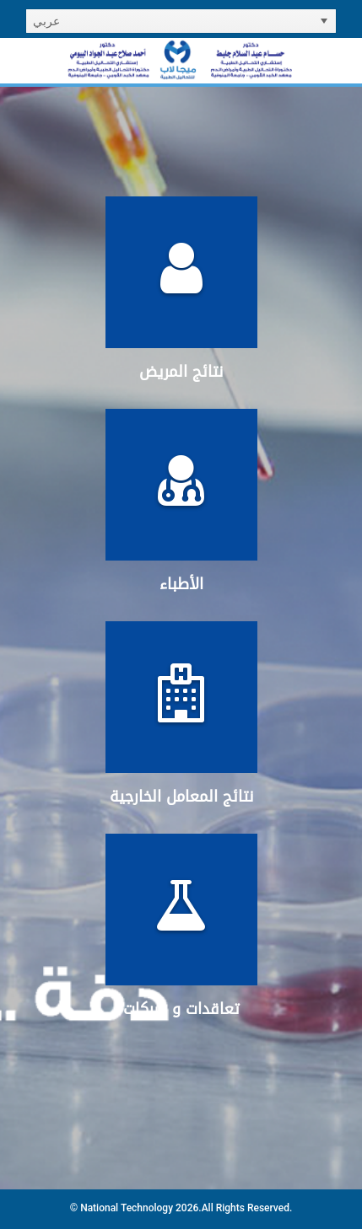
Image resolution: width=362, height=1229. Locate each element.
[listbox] (181, 21)
